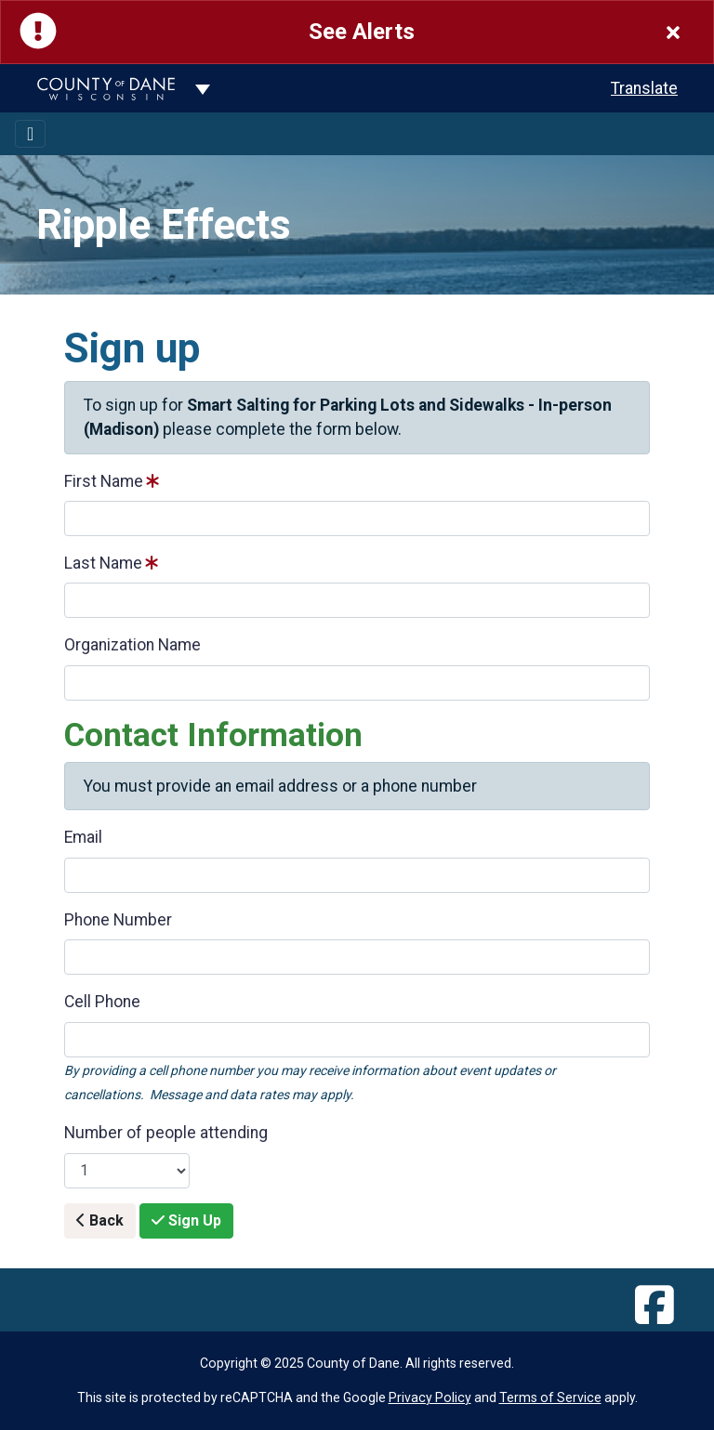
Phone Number (118, 920)
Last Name (103, 563)
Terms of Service (550, 1397)
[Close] (673, 32)
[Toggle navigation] (30, 134)
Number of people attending (166, 1132)
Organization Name (132, 645)
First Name (103, 481)
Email (83, 837)
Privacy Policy (430, 1397)
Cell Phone (102, 1001)
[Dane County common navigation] (202, 88)
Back (100, 1220)
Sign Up (186, 1220)
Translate (644, 88)
